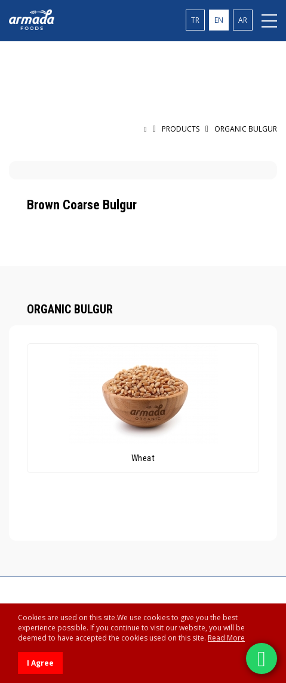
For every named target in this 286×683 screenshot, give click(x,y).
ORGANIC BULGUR (245, 129)
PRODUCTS (180, 129)
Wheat (143, 458)
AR (242, 20)
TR (195, 20)
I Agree (40, 663)
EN (218, 20)
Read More (226, 638)
